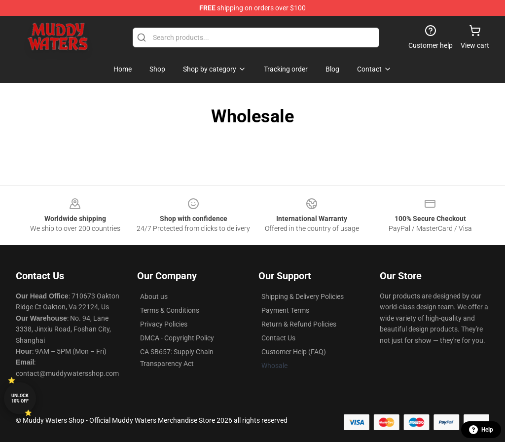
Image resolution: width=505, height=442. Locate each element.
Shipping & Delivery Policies (302, 296)
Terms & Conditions (169, 310)
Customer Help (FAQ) (293, 352)
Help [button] (481, 429)
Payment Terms (285, 310)
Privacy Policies (163, 324)
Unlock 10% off (20, 398)
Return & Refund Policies (298, 324)
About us (154, 296)
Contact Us (278, 338)
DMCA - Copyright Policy (177, 338)
